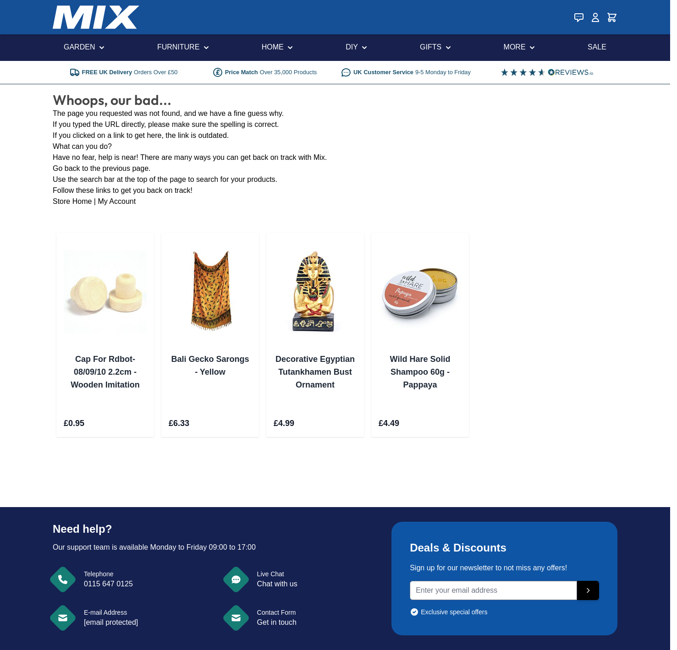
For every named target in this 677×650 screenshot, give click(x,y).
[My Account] (595, 17)
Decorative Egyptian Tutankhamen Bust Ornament (315, 372)
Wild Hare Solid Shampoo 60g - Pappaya (420, 372)
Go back (66, 168)
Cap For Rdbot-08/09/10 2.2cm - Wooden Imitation (105, 372)
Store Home (72, 201)
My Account (117, 201)
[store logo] (96, 17)
